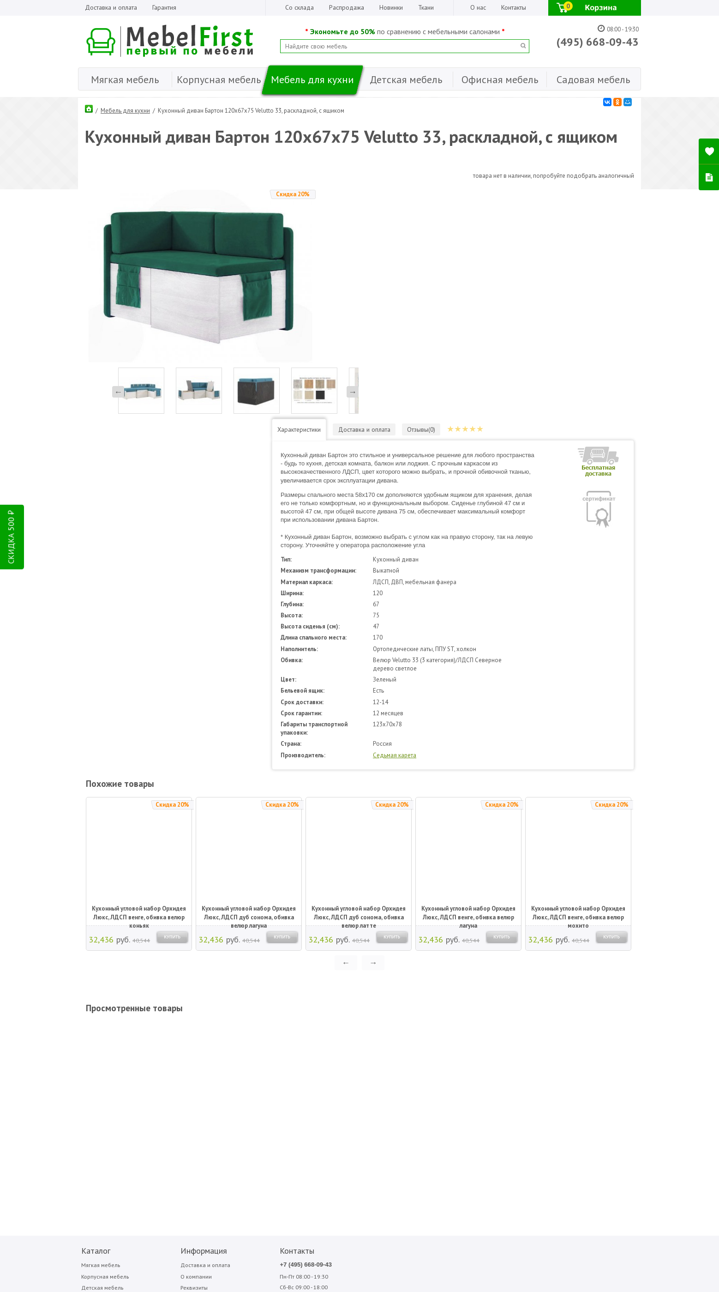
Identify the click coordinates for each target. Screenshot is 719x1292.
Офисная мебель (100, 1081)
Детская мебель (99, 1058)
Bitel (355, 1034)
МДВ (405, 1054)
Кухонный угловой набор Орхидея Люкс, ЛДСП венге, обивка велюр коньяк (138, 683)
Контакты (513, 7)
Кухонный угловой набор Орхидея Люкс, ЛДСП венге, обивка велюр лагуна (467, 683)
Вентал (407, 1044)
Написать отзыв (116, 1158)
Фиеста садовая (515, 1054)
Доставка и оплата (111, 7)
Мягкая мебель (98, 1034)
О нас (478, 7)
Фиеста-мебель (564, 1034)
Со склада (299, 7)
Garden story (364, 1044)
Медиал (458, 1034)
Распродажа (346, 7)
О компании (169, 1046)
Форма (554, 1044)
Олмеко (457, 1054)
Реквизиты (167, 1058)
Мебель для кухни (125, 108)
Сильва (505, 1034)
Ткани (426, 7)
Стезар (505, 1044)
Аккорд (408, 1034)
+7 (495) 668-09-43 (256, 1034)
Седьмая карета (448, 524)
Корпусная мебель (103, 1046)
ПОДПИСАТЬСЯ (218, 1143)
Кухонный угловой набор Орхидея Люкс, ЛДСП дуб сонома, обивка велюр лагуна (248, 683)
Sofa (354, 1054)
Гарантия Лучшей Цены (184, 1081)
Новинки (391, 7)
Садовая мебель (101, 1093)
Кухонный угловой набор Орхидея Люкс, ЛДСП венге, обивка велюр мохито (577, 683)
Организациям (172, 1069)
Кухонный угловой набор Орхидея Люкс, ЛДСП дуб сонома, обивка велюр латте (358, 683)
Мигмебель (461, 1044)
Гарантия (164, 7)
